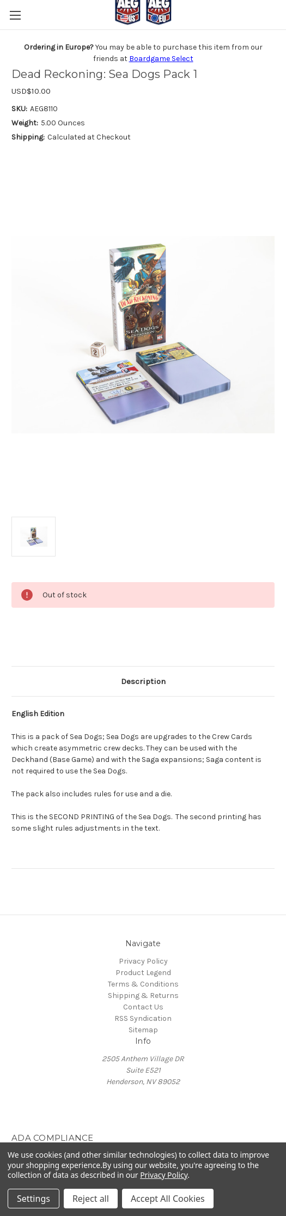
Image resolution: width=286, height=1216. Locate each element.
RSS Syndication (143, 1018)
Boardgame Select (161, 58)
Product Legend (143, 972)
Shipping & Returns (143, 995)
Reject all (90, 1199)
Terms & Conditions (143, 984)
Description (143, 681)
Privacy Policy (143, 961)
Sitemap (143, 1029)
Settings (33, 1199)
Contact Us (143, 1007)
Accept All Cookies (168, 1199)
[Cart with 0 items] (280, 37)
